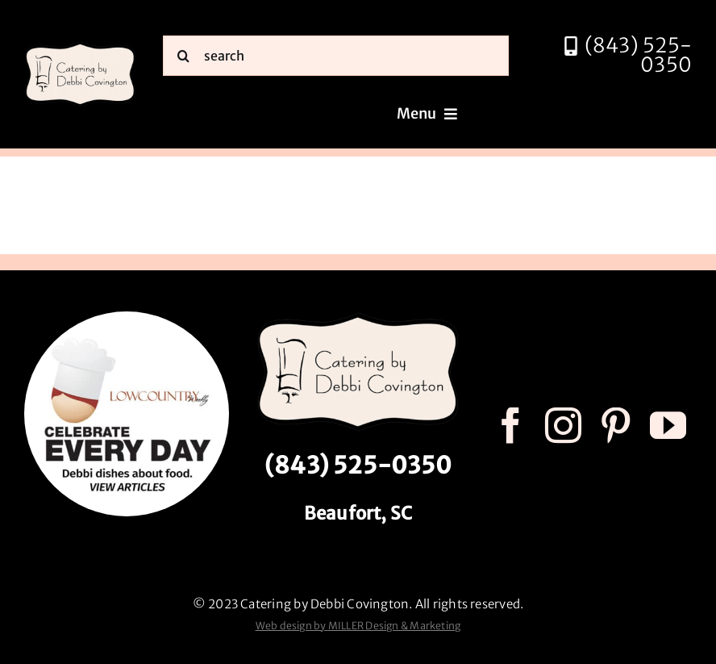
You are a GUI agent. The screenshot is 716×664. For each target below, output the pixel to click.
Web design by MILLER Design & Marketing (358, 626)
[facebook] (511, 425)
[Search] (183, 55)
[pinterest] (615, 425)
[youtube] (668, 425)
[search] (336, 55)
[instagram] (563, 425)
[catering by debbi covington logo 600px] (80, 46)
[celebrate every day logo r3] (126, 317)
